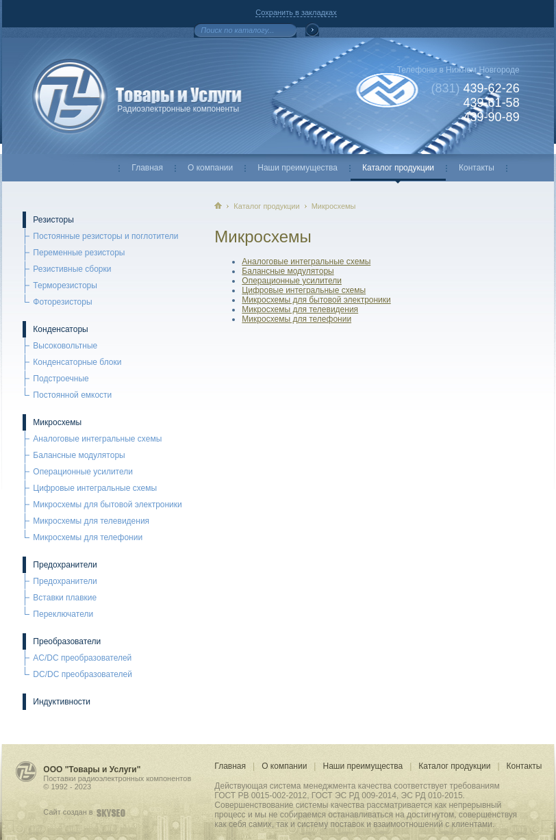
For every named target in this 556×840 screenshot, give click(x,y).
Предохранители (65, 565)
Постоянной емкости (72, 395)
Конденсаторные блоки (77, 362)
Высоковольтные (65, 346)
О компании (210, 168)
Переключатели (63, 614)
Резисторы (53, 220)
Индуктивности (61, 702)
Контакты (476, 168)
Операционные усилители (83, 471)
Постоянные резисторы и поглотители (105, 236)
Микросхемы (57, 422)
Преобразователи (67, 641)
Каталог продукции (398, 168)
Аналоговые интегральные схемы (97, 439)
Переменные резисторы (79, 252)
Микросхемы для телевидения (91, 521)
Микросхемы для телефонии (87, 537)
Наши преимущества (297, 168)
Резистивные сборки (72, 269)
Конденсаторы (60, 329)
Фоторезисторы (62, 302)
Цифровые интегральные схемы (95, 488)
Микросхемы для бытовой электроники (107, 504)
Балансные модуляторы (79, 455)
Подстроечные (60, 378)
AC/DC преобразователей (82, 658)
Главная (147, 168)
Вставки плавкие (65, 597)
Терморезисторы (65, 285)
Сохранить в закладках (295, 12)
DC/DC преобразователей (82, 674)
